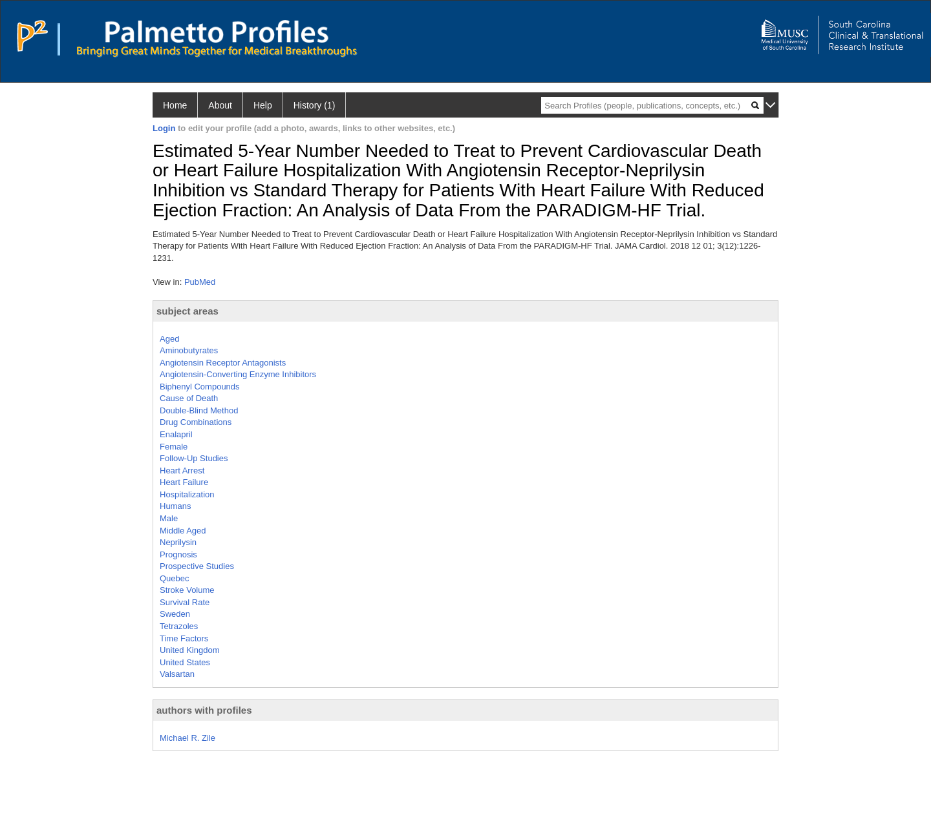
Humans (175, 506)
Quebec (174, 578)
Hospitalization (187, 494)
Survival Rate (184, 602)
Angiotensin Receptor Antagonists (223, 362)
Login (164, 128)
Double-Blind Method (199, 410)
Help (262, 105)
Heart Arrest (182, 470)
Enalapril (176, 434)
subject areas (187, 310)
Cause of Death (189, 398)
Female (173, 446)
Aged (169, 339)
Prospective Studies (197, 566)
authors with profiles (204, 710)
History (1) (315, 105)
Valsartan (177, 674)
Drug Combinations (195, 422)
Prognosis (178, 554)
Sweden (175, 614)
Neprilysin (178, 542)
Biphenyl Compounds (200, 386)
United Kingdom (190, 650)
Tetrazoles (179, 626)
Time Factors (184, 638)
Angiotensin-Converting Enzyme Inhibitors (238, 374)
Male (169, 518)
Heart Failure (184, 482)
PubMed (199, 282)
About (220, 105)
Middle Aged (183, 530)
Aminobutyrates (189, 350)
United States (185, 662)
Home (175, 105)
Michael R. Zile (187, 738)
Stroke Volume (187, 590)
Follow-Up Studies (194, 458)
